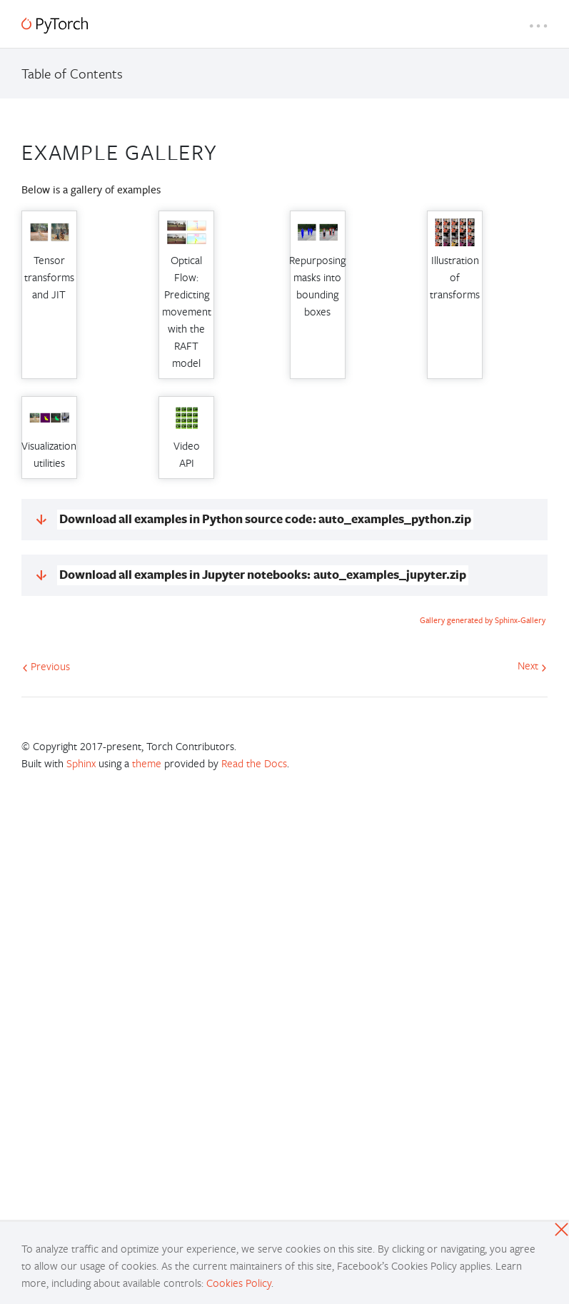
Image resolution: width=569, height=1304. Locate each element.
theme (146, 763)
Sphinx (81, 763)
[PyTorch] (54, 25)
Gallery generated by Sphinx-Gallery (482, 620)
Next (532, 665)
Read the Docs (254, 763)
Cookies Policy (238, 1282)
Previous (46, 666)
